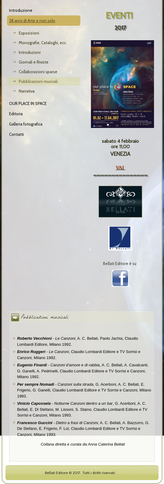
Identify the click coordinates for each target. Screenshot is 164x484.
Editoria (16, 113)
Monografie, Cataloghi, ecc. (43, 42)
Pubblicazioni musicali (38, 81)
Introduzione (20, 10)
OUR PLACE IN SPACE (28, 103)
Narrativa (27, 91)
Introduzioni (30, 52)
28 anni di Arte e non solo (32, 20)
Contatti (16, 134)
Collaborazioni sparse (38, 71)
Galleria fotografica (25, 124)
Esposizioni (29, 33)
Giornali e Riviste (34, 62)
